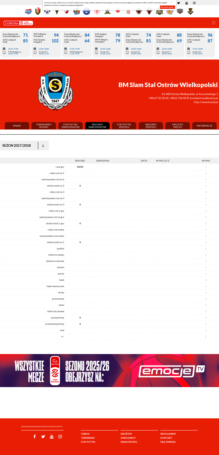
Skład (17, 125)
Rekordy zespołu (150, 125)
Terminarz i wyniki (44, 125)
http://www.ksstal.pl (206, 102)
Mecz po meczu (177, 125)
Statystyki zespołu (124, 125)
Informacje (204, 125)
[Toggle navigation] (213, 23)
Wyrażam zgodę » (167, 7)
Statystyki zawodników (70, 125)
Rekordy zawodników (97, 125)
